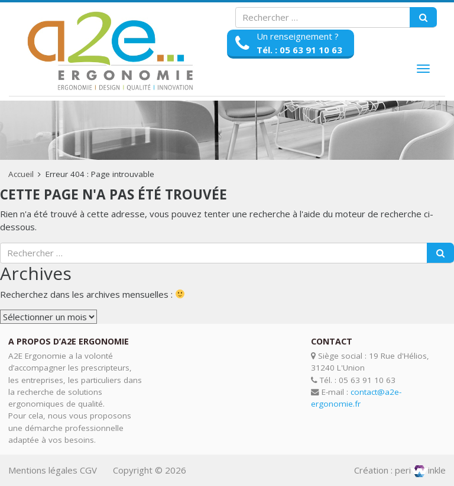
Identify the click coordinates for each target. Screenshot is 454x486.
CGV (88, 470)
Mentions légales (42, 470)
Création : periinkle (400, 470)
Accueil (21, 174)
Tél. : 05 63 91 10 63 (299, 50)
